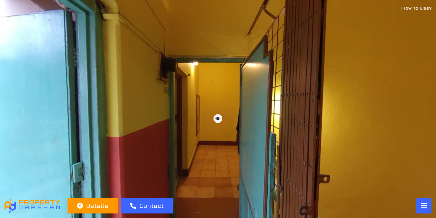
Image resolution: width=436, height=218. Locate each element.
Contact (147, 205)
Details (92, 205)
